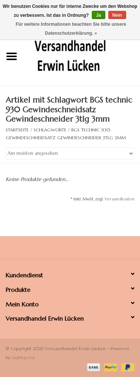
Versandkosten (119, 199)
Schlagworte (50, 130)
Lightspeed (23, 357)
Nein (117, 15)
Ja (98, 15)
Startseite (17, 130)
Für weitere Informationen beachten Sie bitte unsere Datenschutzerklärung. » (71, 29)
